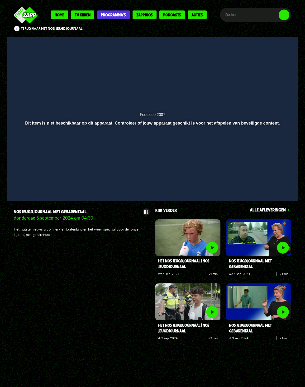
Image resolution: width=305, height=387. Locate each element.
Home (59, 15)
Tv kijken (83, 15)
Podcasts (172, 15)
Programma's (113, 15)
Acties (197, 15)
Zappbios (144, 15)
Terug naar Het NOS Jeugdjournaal (52, 28)
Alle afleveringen (268, 209)
